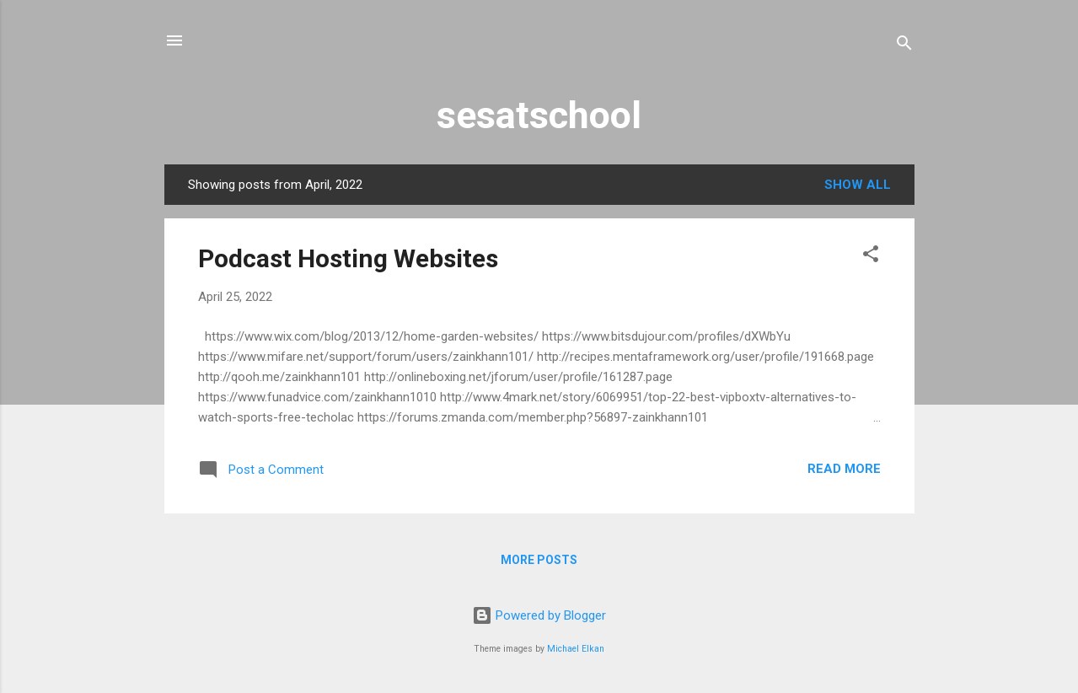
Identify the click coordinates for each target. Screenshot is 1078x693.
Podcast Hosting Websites (348, 258)
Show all (857, 184)
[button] (871, 257)
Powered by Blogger (539, 615)
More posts (539, 560)
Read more (844, 468)
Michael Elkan (575, 648)
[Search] (904, 46)
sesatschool (539, 115)
